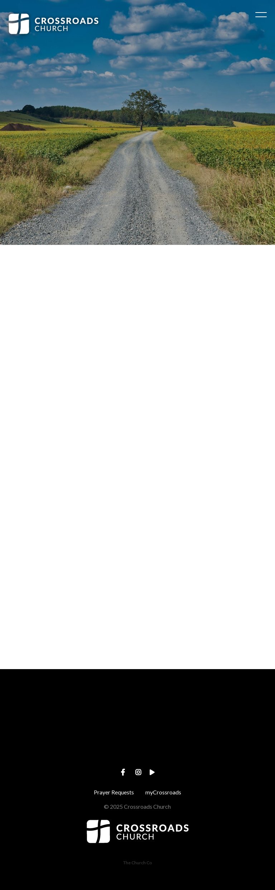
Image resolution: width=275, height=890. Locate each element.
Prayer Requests (114, 792)
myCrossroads (163, 792)
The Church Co (137, 862)
